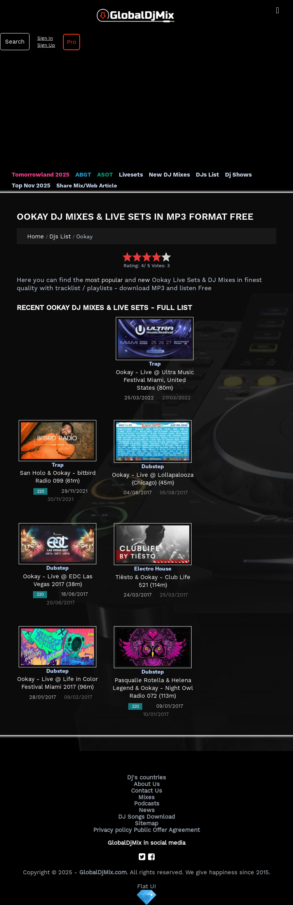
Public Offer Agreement (167, 829)
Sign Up (46, 45)
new (144, 280)
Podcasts (146, 803)
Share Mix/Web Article (86, 185)
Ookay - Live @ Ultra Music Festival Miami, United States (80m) (155, 380)
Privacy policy (112, 829)
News (147, 810)
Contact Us (146, 790)
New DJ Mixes (169, 174)
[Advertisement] (146, 112)
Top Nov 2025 (31, 185)
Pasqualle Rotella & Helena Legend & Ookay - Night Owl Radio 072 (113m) (153, 688)
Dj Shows (238, 174)
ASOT (105, 174)
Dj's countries (146, 777)
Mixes (146, 797)
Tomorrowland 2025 (41, 174)
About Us (147, 784)
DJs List (207, 174)
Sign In (45, 38)
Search (14, 41)
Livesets (131, 174)
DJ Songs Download (146, 816)
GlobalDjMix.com (103, 872)
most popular (104, 280)
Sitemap (146, 823)
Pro (71, 42)
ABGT (83, 174)
